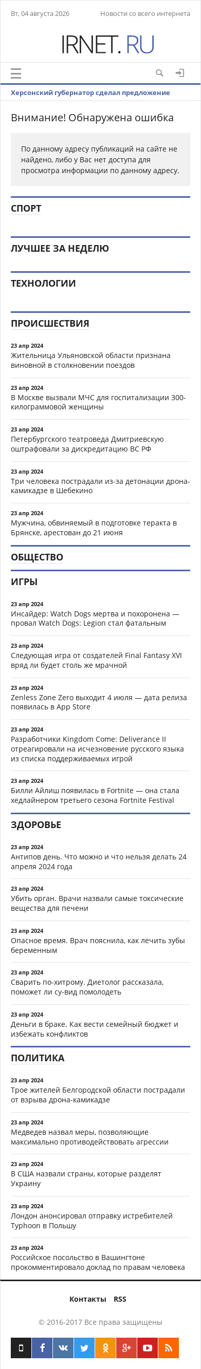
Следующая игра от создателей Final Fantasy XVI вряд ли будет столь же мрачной (96, 660)
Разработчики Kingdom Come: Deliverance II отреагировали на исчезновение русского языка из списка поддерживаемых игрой (97, 748)
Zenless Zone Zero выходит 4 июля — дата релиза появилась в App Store (99, 702)
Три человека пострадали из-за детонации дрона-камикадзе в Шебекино (100, 486)
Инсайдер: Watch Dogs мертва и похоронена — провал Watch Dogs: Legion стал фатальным (95, 618)
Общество (37, 557)
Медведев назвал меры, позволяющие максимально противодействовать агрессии (90, 1137)
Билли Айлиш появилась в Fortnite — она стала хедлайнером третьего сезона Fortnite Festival (95, 795)
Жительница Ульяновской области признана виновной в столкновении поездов (91, 360)
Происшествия (50, 323)
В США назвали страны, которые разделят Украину (86, 1178)
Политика (37, 1058)
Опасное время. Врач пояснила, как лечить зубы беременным (98, 945)
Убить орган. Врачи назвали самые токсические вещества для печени (97, 903)
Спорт (26, 208)
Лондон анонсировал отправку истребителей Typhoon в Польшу (92, 1220)
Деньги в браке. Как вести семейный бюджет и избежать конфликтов (94, 1029)
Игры (24, 581)
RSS (120, 1299)
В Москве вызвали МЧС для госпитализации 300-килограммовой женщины (98, 402)
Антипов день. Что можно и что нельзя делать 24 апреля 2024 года (99, 861)
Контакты (87, 1299)
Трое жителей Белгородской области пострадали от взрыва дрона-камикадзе (98, 1094)
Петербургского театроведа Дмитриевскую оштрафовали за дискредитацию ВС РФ (87, 444)
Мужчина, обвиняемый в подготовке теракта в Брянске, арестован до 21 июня (94, 527)
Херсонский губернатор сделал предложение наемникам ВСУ (90, 100)
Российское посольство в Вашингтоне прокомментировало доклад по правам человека (98, 1262)
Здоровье (36, 824)
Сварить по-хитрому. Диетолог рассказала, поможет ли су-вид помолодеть (87, 987)
